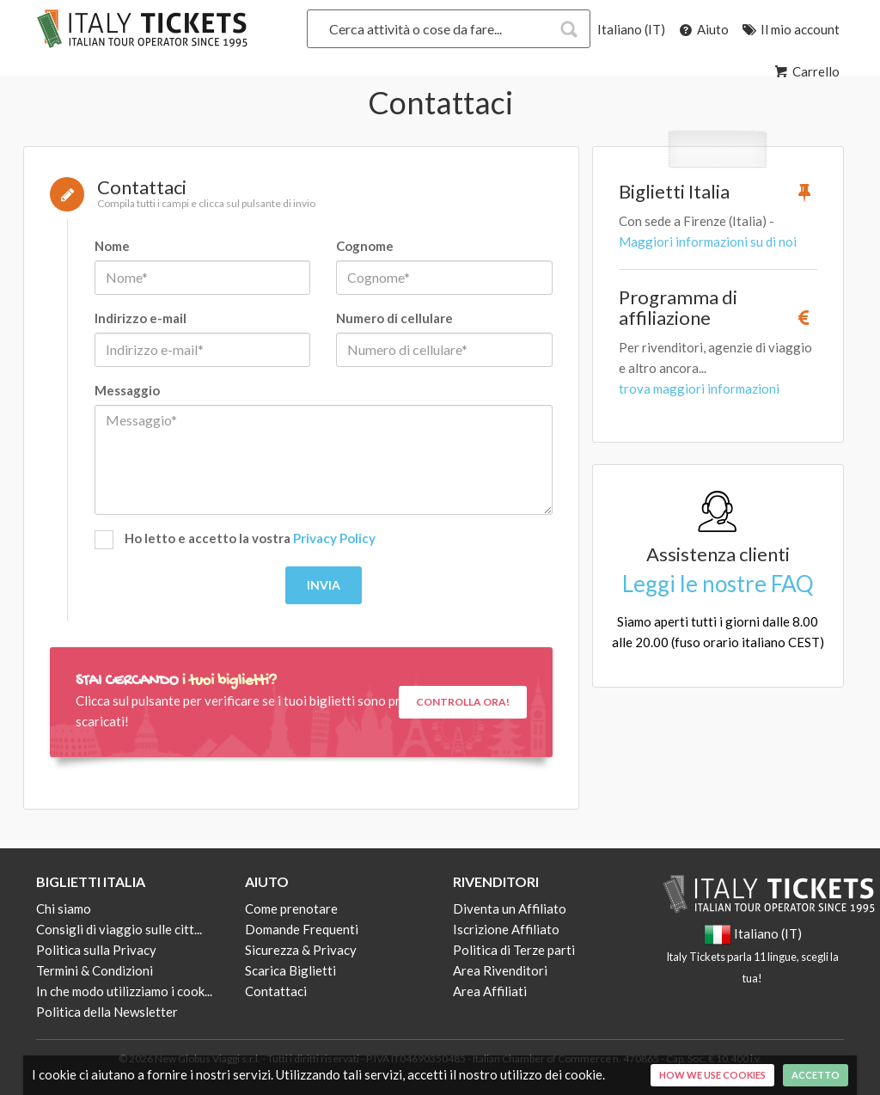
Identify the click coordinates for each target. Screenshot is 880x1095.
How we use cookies (712, 1074)
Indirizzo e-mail (140, 318)
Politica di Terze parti (514, 949)
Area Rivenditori (500, 970)
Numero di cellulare (394, 318)
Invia (323, 585)
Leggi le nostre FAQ (718, 583)
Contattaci (276, 991)
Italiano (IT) (631, 29)
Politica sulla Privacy (96, 949)
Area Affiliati (490, 991)
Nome (112, 246)
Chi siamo (63, 908)
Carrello (806, 71)
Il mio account (790, 29)
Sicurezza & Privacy (301, 949)
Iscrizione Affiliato (506, 929)
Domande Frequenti (301, 929)
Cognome (365, 246)
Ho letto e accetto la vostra (235, 539)
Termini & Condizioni (94, 970)
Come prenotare (291, 908)
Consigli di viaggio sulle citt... (119, 929)
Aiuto (702, 29)
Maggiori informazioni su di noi (708, 241)
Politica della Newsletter (107, 1011)
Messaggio (127, 390)
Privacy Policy (334, 538)
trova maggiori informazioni (699, 388)
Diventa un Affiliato (509, 908)
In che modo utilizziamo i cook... (124, 991)
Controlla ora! (463, 701)
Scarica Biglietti (290, 970)
